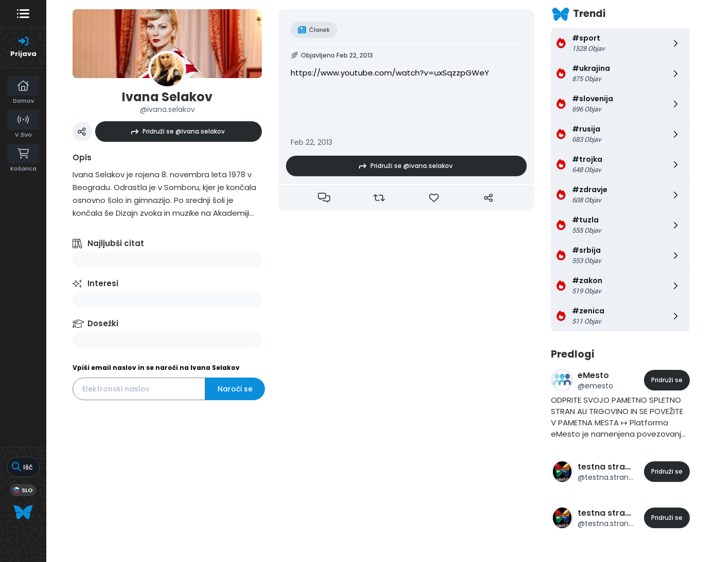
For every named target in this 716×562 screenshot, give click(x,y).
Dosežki (102, 323)
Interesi (102, 283)
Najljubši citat (115, 243)
